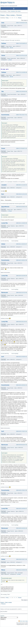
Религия (19, 15)
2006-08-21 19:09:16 (20, 260)
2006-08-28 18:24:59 (20, 275)
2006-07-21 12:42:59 (20, 72)
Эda (2, 91)
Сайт (12, 47)
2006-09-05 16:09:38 (20, 508)
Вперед (19, 17)
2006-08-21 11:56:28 (20, 223)
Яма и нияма (10, 15)
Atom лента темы (24, 621)
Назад (7, 17)
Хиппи (3, 55)
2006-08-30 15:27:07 (20, 292)
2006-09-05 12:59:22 (20, 490)
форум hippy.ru (7, 2)
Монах (3, 570)
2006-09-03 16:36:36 (20, 356)
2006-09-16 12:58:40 (20, 569)
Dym (2, 194)
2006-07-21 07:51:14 (20, 55)
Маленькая (4, 292)
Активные (13, 11)
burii (2, 356)
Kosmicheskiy (5, 114)
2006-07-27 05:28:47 (20, 148)
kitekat (3, 244)
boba (2, 22)
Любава (3, 43)
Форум (2, 15)
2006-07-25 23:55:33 (20, 91)
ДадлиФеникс (5, 206)
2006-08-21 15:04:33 (20, 244)
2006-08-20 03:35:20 (20, 206)
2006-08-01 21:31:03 (20, 184)
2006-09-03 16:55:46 (20, 385)
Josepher (4, 185)
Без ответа (18, 11)
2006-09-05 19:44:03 (20, 528)
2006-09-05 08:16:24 (20, 444)
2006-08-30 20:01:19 (20, 321)
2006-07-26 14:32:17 (20, 114)
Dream (3, 148)
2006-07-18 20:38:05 (20, 43)
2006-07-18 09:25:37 (20, 22)
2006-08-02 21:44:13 (20, 194)
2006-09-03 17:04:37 (20, 431)
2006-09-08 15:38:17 (20, 559)
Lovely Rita (4, 223)
